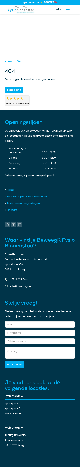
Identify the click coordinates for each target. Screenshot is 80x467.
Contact (11, 210)
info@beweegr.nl (20, 286)
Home (8, 61)
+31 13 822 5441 (19, 279)
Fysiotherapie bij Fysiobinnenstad (26, 196)
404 (19, 61)
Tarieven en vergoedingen (22, 203)
